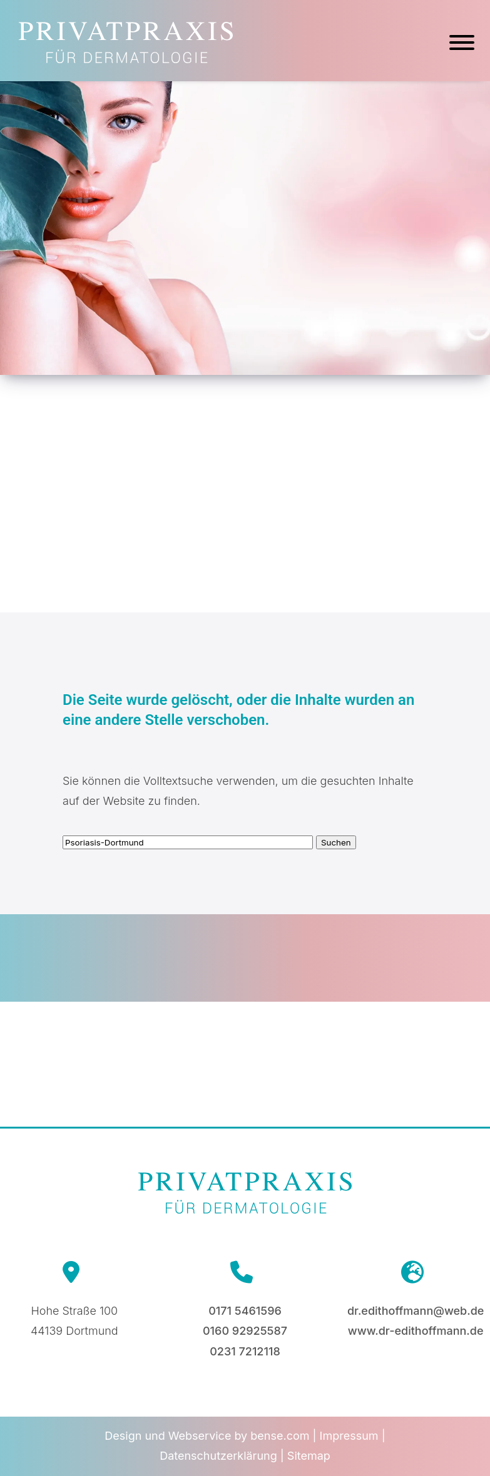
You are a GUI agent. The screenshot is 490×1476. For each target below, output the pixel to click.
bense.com (279, 1435)
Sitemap (308, 1455)
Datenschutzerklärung (218, 1455)
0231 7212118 (245, 1351)
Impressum (349, 1435)
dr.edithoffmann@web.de (415, 1310)
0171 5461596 (245, 1310)
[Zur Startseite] (126, 59)
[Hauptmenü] (462, 44)
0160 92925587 (245, 1330)
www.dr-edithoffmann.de (416, 1330)
